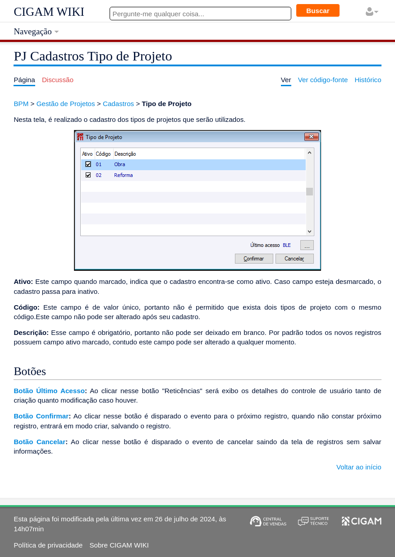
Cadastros (118, 103)
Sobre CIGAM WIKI (119, 545)
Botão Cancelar (39, 442)
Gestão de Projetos (66, 103)
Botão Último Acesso (49, 391)
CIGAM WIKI (49, 12)
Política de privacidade (48, 545)
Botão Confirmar (41, 416)
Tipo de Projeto (167, 103)
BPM (21, 103)
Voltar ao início (358, 467)
